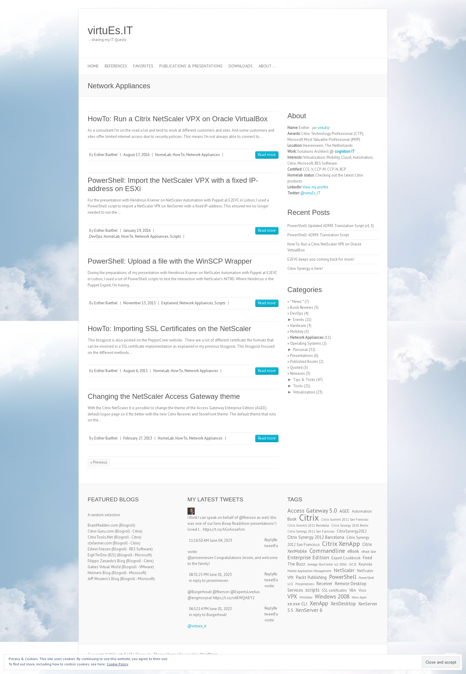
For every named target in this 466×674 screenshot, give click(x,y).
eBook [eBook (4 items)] (353, 551)
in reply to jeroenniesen (208, 580)
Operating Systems (305, 343)
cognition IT (345, 151)
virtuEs (322, 127)
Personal (300, 349)
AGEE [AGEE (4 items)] (344, 511)
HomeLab (163, 154)
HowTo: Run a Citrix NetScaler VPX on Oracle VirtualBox (177, 119)
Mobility (296, 331)
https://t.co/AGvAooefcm (224, 529)
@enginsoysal (200, 597)
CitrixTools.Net (100, 537)
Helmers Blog (99, 572)
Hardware (298, 325)
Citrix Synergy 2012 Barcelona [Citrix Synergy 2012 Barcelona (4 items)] (315, 537)
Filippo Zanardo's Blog (106, 560)
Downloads (241, 66)
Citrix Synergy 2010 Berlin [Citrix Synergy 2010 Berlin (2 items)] (349, 525)
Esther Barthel (106, 154)
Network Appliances (203, 154)
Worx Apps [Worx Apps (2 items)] (359, 597)
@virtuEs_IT (310, 193)
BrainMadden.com (103, 525)
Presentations (301, 355)
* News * (297, 301)
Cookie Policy (117, 664)
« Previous (98, 462)
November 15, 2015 (139, 302)
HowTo (179, 154)
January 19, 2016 (137, 230)
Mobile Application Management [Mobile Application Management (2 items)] (309, 571)
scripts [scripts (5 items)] (312, 590)
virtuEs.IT (110, 30)
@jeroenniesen (200, 557)
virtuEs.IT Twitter (345, 30)
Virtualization (304, 392)
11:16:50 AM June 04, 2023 (210, 540)
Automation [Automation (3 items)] (362, 511)
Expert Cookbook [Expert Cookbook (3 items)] (345, 557)
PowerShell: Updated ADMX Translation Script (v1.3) (330, 225)
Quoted (296, 367)
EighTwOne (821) (102, 555)
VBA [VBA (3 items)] (352, 590)
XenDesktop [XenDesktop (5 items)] (343, 603)
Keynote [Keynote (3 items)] (365, 564)
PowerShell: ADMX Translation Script (318, 234)
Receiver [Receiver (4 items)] (325, 583)
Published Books (304, 361)
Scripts (175, 236)
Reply (269, 539)
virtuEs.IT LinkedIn (354, 30)
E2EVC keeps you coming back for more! (320, 259)
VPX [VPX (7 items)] (292, 596)
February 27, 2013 (137, 438)
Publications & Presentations (191, 66)
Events (298, 319)
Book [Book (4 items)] (292, 519)
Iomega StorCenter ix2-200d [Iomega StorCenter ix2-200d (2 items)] (327, 564)
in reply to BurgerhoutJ (207, 614)
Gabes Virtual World (104, 566)
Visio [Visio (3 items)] (362, 590)
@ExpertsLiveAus (245, 591)
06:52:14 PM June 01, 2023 (210, 608)
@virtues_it (197, 626)
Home (93, 66)
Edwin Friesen (99, 549)
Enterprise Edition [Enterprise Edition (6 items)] (308, 557)
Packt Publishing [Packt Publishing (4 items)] (311, 577)
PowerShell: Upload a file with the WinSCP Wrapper (170, 261)
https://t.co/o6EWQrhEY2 (233, 597)
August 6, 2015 (135, 370)
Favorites (143, 66)
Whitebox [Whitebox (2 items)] (306, 597)
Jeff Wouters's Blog (103, 578)
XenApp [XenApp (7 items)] (319, 603)
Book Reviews (301, 307)
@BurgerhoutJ (200, 591)
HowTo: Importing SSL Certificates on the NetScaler (169, 329)
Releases (297, 373)
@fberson (247, 517)
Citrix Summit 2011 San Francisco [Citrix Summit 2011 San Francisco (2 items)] (344, 519)
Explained (169, 302)
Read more (267, 154)
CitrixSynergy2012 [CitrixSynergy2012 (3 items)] (352, 531)
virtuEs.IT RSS (363, 30)
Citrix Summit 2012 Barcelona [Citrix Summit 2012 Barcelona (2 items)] (308, 525)
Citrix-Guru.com (101, 531)
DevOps (95, 236)
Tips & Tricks (304, 379)
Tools (298, 385)
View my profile (315, 187)
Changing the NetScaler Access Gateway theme (164, 396)
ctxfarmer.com (100, 543)
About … (267, 66)
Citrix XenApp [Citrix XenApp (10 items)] (341, 543)
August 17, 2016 (136, 154)
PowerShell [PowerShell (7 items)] (342, 576)
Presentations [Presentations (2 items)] (304, 584)
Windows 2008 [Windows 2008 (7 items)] (332, 596)
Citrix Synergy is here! (305, 268)
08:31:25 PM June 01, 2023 (210, 574)
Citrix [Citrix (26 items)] (309, 517)
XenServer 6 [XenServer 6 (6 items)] (309, 610)
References (116, 66)
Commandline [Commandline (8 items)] (327, 550)
